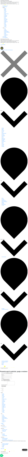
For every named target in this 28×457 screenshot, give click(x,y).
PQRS (2, 364)
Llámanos (5, 309)
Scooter (3, 203)
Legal (2, 363)
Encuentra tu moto (4, 429)
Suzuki (5, 22)
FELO (2, 132)
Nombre (2, 374)
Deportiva (5, 30)
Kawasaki (5, 16)
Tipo (2, 379)
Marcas (2, 392)
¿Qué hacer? (2, 428)
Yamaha (3, 146)
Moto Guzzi (3, 138)
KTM (5, 17)
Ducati (3, 131)
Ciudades (2, 423)
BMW (5, 10)
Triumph (5, 25)
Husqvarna (5, 15)
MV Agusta (3, 139)
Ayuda (1, 432)
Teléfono (2, 378)
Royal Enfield (6, 21)
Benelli (5, 9)
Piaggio (3, 140)
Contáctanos (2, 437)
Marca (2, 380)
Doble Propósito (6, 31)
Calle (5, 28)
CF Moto (5, 11)
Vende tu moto (5, 6)
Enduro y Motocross (7, 32)
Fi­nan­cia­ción (4, 36)
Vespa (3, 145)
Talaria (5, 24)
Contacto (3, 308)
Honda (5, 14)
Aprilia (5, 8)
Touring (5, 35)
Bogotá (3, 424)
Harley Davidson (6, 13)
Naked (5, 33)
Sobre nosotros (3, 425)
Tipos (1, 413)
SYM (5, 23)
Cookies (3, 362)
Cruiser (5, 29)
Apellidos (2, 375)
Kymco (5, 18)
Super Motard (4, 204)
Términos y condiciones (5, 443)
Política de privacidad (5, 444)
